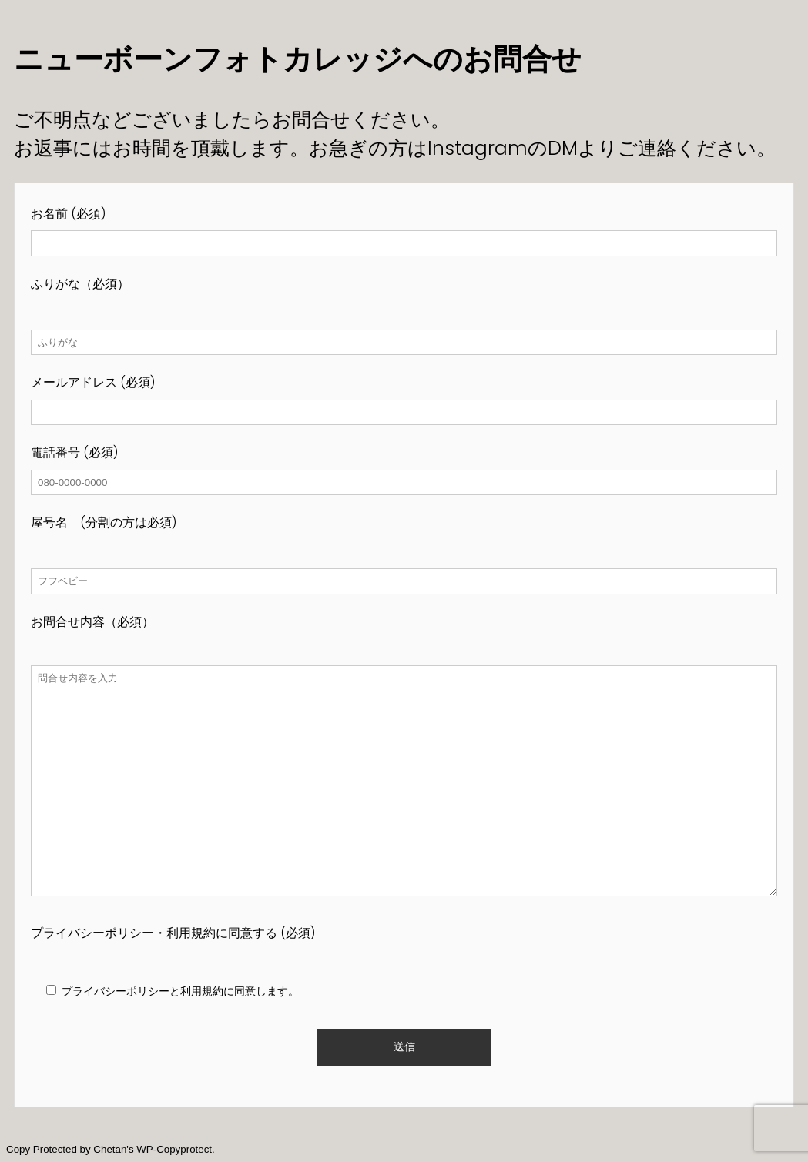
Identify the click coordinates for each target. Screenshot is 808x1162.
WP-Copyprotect (174, 1149)
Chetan (109, 1149)
